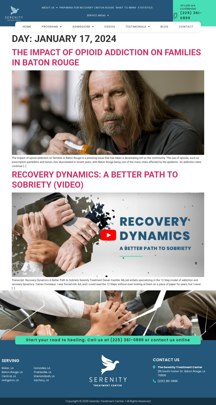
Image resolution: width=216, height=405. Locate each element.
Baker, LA (8, 368)
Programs (52, 26)
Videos (109, 27)
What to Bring (126, 7)
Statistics (145, 7)
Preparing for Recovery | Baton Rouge (87, 7)
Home (27, 27)
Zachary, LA (41, 380)
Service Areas (98, 15)
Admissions (83, 26)
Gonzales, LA (42, 368)
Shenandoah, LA (44, 376)
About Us (50, 7)
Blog (164, 27)
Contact (186, 27)
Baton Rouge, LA (12, 372)
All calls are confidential (188, 7)
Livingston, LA (10, 380)
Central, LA (9, 376)
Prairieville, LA (42, 372)
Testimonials (138, 26)
